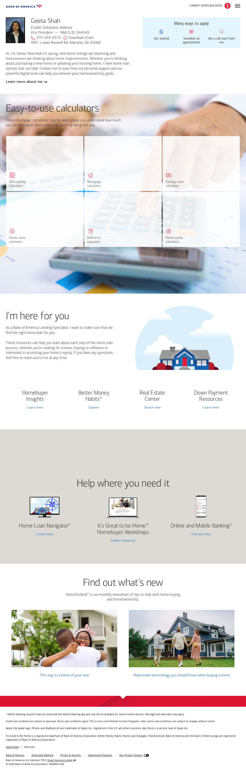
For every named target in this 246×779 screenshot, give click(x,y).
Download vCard (78, 38)
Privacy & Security (70, 755)
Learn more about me (24, 81)
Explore (94, 407)
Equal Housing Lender (60, 760)
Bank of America (15, 755)
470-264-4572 (46, 38)
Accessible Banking (42, 755)
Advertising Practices (100, 755)
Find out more (188, 535)
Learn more (35, 407)
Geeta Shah (12, 747)
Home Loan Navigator (45, 526)
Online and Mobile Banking (200, 526)
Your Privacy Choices (130, 755)
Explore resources (123, 540)
